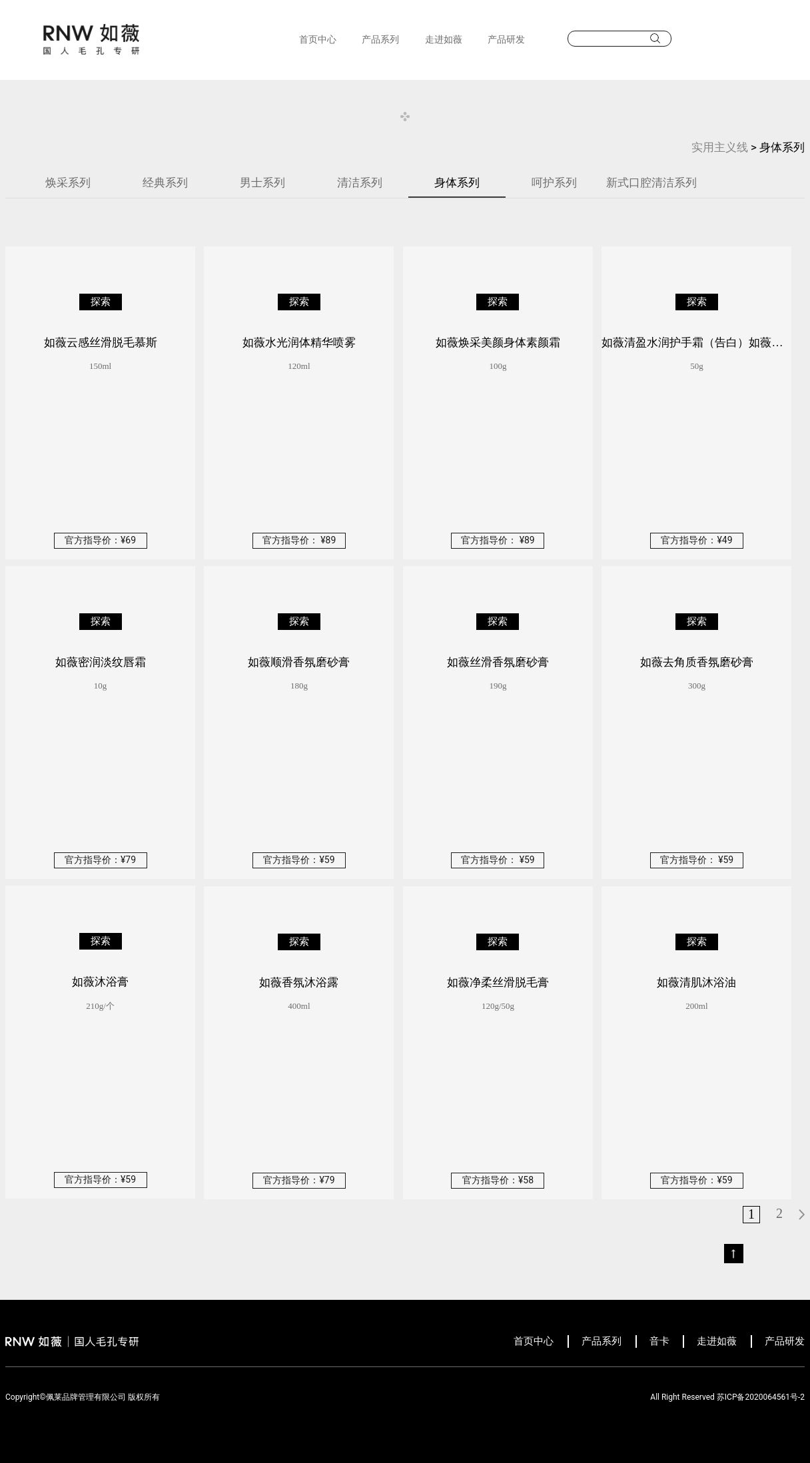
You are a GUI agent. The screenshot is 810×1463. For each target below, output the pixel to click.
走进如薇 (443, 39)
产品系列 (380, 39)
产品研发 (506, 39)
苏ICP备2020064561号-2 (761, 1397)
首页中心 (317, 39)
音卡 (659, 1341)
